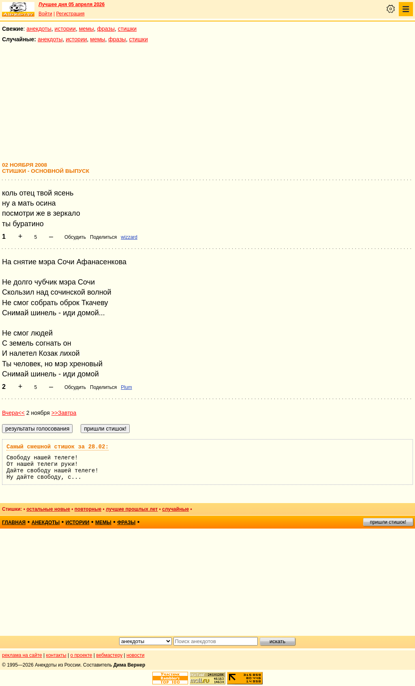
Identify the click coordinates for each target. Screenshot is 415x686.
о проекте (81, 655)
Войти (45, 14)
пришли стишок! (388, 522)
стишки (127, 28)
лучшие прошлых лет (132, 509)
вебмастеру (109, 655)
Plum (126, 387)
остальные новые (48, 509)
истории (65, 28)
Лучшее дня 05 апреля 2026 (72, 4)
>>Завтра (64, 413)
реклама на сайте (22, 655)
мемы (86, 28)
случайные (175, 509)
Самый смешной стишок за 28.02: (57, 447)
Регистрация (70, 14)
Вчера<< (13, 413)
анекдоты (38, 28)
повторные (88, 509)
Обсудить (75, 237)
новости (135, 655)
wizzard (129, 237)
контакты (56, 655)
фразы (106, 28)
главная (14, 522)
